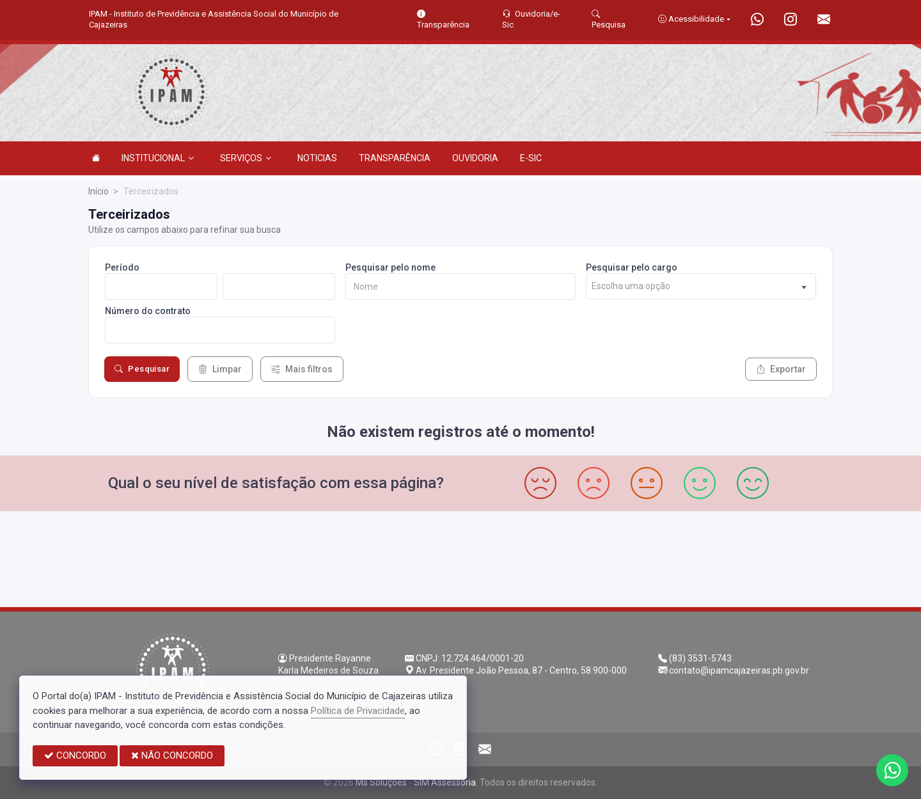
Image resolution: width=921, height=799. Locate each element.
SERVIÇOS (245, 158)
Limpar (220, 369)
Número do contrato (148, 311)
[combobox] (701, 286)
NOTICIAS (317, 158)
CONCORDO (75, 755)
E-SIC (531, 158)
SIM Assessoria (445, 782)
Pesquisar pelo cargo (631, 267)
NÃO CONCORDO (172, 755)
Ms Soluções (381, 782)
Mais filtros (302, 369)
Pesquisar (141, 369)
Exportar (781, 369)
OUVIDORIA (475, 158)
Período (122, 267)
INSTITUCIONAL (158, 158)
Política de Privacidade (358, 710)
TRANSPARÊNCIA (394, 158)
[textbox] (700, 286)
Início (98, 191)
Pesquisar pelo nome (390, 267)
